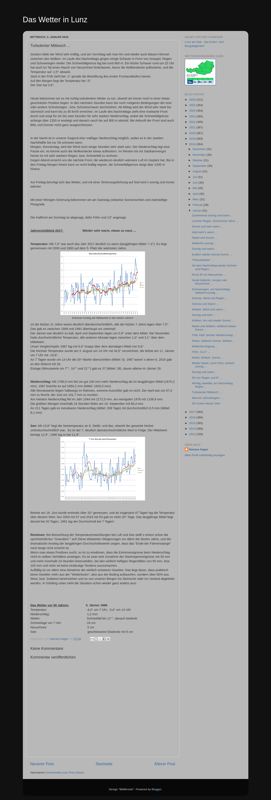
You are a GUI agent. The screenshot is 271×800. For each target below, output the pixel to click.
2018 (192, 144)
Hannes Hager (198, 449)
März (196, 199)
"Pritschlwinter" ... (203, 260)
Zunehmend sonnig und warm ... (212, 215)
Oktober (198, 160)
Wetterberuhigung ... (205, 346)
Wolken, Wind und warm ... (209, 309)
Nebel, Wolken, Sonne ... (207, 357)
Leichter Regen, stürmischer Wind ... (215, 221)
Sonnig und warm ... (204, 248)
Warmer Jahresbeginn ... (207, 397)
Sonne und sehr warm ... (207, 226)
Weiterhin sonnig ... (204, 243)
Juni (196, 182)
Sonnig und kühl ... (204, 315)
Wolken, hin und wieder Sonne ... (213, 320)
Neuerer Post (42, 764)
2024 (192, 110)
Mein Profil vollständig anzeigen (205, 455)
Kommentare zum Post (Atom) (65, 772)
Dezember (200, 149)
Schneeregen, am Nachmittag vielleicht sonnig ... (211, 291)
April (196, 193)
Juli (195, 177)
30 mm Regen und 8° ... (207, 377)
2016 (192, 417)
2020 (192, 133)
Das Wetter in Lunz (55, 19)
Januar (197, 210)
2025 (192, 105)
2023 (192, 116)
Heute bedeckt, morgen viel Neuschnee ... (209, 282)
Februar (198, 204)
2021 (192, 127)
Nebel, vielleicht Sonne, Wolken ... (213, 340)
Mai (195, 188)
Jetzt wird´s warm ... (204, 232)
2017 (192, 411)
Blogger (156, 789)
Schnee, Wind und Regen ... (210, 298)
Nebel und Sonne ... (204, 237)
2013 (192, 434)
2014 (192, 428)
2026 (192, 99)
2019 (192, 138)
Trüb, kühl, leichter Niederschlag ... (214, 335)
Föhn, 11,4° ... (201, 351)
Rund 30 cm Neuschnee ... (209, 274)
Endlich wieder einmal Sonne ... (212, 254)
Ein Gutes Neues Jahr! (206, 403)
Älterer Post (164, 764)
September (200, 165)
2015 (192, 423)
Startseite (103, 764)
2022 (192, 121)
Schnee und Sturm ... (205, 303)
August (197, 171)
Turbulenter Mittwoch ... (207, 392)
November (200, 154)
